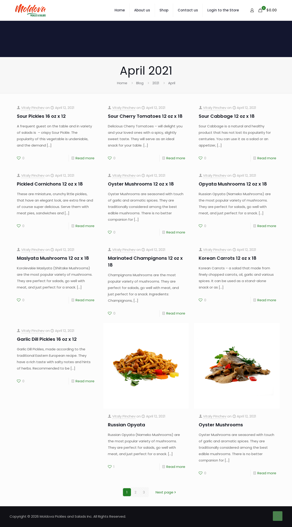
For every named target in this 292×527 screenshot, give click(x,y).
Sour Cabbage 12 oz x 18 (227, 116)
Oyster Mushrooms (221, 425)
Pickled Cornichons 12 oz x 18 (50, 184)
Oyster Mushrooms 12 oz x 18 (141, 184)
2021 (155, 83)
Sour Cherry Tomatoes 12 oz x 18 (145, 116)
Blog (139, 83)
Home (122, 83)
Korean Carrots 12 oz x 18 (227, 258)
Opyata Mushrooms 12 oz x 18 (233, 184)
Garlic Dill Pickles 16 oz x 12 (47, 339)
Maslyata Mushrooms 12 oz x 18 (53, 258)
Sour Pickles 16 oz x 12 (41, 116)
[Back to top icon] (277, 516)
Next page (166, 492)
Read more (85, 158)
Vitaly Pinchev (32, 107)
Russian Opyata (126, 425)
